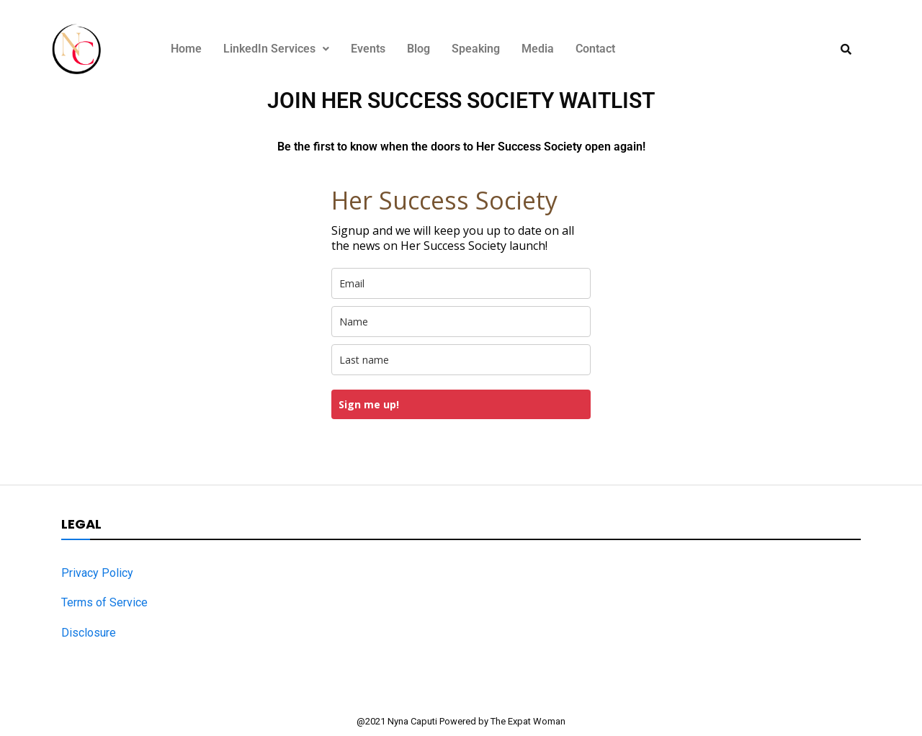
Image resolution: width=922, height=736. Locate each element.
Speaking (476, 48)
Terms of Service (104, 602)
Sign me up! (369, 404)
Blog (418, 48)
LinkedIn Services (276, 48)
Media (538, 48)
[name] (461, 321)
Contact (595, 48)
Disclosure (88, 632)
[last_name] (461, 359)
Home (186, 48)
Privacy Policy (97, 573)
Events (368, 48)
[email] (461, 283)
